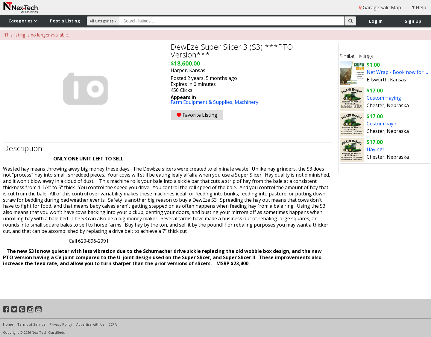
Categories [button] (22, 21)
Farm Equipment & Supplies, (203, 102)
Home (8, 324)
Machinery (246, 102)
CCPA (112, 324)
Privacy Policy (61, 324)
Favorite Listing (197, 115)
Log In (376, 21)
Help (419, 7)
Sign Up (413, 21)
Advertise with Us (90, 324)
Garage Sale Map (380, 7)
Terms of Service (31, 324)
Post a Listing (65, 21)
